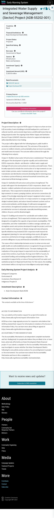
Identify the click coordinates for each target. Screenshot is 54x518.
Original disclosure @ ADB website (17, 96)
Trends (4, 469)
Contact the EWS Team (28, 113)
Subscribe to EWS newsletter (27, 383)
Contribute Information (28, 108)
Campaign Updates (8, 463)
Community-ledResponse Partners (8, 429)
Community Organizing (9, 445)
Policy (4, 451)
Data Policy (5, 407)
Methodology (6, 404)
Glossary (4, 413)
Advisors (4, 433)
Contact (4, 484)
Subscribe (5, 487)
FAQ (3, 410)
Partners (4, 425)
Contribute (5, 481)
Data (3, 448)
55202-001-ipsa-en (13, 83)
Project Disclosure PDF (14, 86)
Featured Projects (8, 466)
